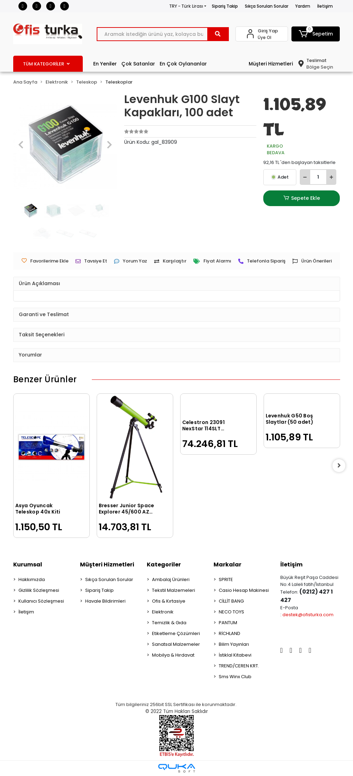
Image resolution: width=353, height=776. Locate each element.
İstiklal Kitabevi (235, 655)
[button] (315, 33)
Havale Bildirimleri (105, 601)
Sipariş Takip (225, 6)
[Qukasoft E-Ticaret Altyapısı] (176, 768)
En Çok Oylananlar (183, 63)
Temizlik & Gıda (169, 622)
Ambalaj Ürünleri (171, 579)
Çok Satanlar (138, 63)
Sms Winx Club (235, 676)
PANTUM (228, 622)
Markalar (227, 565)
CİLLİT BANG (231, 601)
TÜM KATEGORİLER (46, 64)
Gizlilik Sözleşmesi (38, 590)
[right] (340, 465)
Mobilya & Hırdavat (173, 655)
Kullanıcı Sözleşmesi (41, 601)
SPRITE (226, 579)
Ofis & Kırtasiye (168, 601)
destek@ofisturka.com (308, 614)
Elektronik (163, 612)
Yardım (302, 6)
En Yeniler (105, 63)
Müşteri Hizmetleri (271, 63)
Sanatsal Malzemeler (176, 644)
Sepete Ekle (301, 198)
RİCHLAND (229, 633)
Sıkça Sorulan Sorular (266, 6)
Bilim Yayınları (234, 644)
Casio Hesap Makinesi (244, 590)
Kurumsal (27, 565)
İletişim (325, 6)
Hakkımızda (31, 579)
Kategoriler (164, 565)
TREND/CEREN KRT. (239, 666)
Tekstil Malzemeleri (173, 590)
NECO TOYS (231, 612)
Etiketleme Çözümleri (176, 633)
